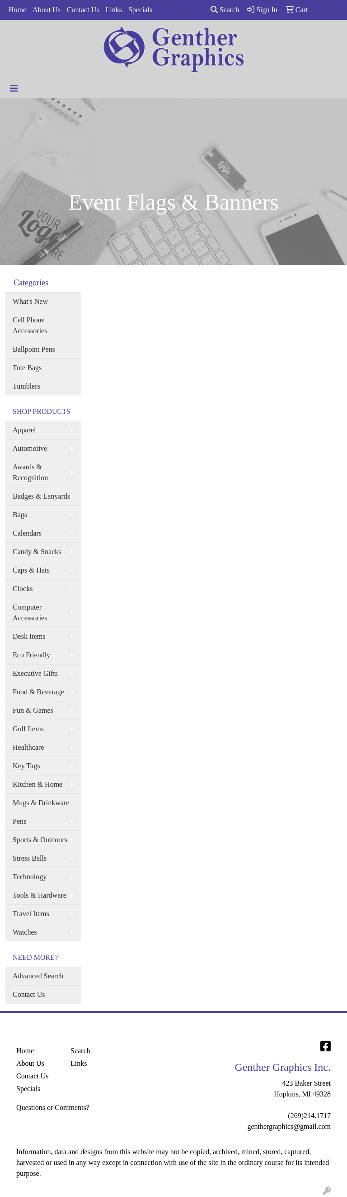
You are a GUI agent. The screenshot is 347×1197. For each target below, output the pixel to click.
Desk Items (29, 636)
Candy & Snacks (37, 551)
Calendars (27, 533)
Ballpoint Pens (34, 349)
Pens (19, 821)
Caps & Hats (31, 570)
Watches (25, 932)
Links (113, 10)
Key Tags (26, 766)
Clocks (23, 588)
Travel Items (31, 913)
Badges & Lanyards (41, 496)
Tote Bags (27, 367)
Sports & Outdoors (40, 840)
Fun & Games (33, 710)
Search (225, 10)
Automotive (30, 448)
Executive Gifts (35, 673)
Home (17, 10)
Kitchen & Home (37, 784)
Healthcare (28, 747)
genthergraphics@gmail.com (289, 1126)
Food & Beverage (38, 692)
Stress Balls (30, 858)
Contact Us (83, 10)
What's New (30, 301)
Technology (30, 877)
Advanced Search (38, 976)
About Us (47, 10)
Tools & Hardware (39, 895)
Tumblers (26, 386)
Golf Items (28, 729)
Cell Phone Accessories (30, 325)
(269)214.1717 (309, 1115)
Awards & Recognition (30, 472)
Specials (140, 10)
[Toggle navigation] (14, 88)
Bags (20, 514)
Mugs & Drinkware (41, 803)
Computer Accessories (30, 612)
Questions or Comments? (52, 1107)
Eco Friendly (31, 655)
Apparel (24, 430)
